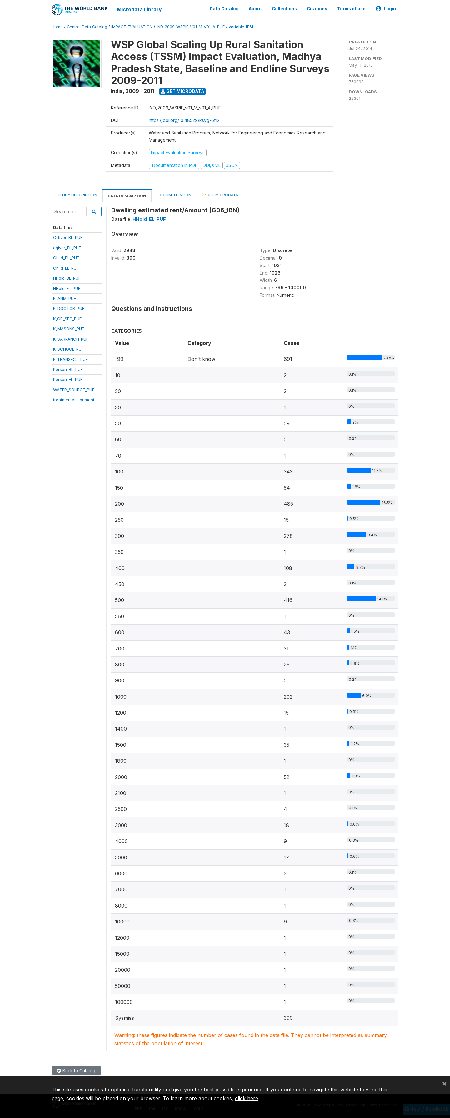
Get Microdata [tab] (220, 194)
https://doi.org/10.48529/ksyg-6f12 (184, 120)
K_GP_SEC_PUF (67, 318)
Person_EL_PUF (67, 379)
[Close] (444, 1083)
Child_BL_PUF (66, 257)
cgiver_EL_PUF (67, 247)
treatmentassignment (73, 399)
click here (246, 1098)
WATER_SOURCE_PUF (73, 389)
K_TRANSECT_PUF (70, 359)
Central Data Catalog (87, 26)
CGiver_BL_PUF (67, 237)
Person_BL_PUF (68, 369)
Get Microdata (182, 91)
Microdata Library (139, 9)
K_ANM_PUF (64, 298)
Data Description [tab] (127, 195)
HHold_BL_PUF (67, 277)
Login (386, 8)
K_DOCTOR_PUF (68, 308)
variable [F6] (241, 26)
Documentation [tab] (174, 194)
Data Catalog (224, 8)
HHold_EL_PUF (66, 288)
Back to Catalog (76, 1070)
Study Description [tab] (77, 194)
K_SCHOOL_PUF (68, 348)
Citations (317, 8)
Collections (284, 8)
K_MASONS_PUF (68, 328)
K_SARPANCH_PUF (70, 338)
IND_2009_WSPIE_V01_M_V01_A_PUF (191, 26)
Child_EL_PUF (66, 267)
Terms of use (351, 8)
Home (57, 26)
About (255, 8)
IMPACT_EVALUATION (131, 26)
